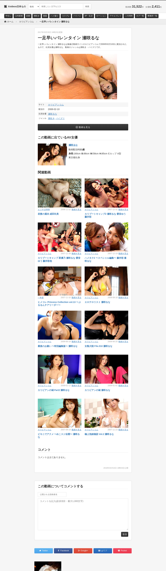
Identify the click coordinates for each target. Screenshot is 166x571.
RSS (41, 566)
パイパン (77, 16)
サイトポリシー (28, 566)
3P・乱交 (89, 16)
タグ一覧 (140, 16)
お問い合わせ (12, 566)
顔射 (28, 16)
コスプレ (66, 16)
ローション (101, 16)
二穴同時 (129, 16)
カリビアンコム (56, 104)
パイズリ (60, 118)
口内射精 (19, 16)
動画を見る (84, 127)
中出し (8, 16)
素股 (45, 16)
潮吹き (37, 16)
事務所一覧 (152, 16)
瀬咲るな (52, 114)
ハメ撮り (54, 16)
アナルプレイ (115, 16)
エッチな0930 (44, 209)
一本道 (41, 297)
